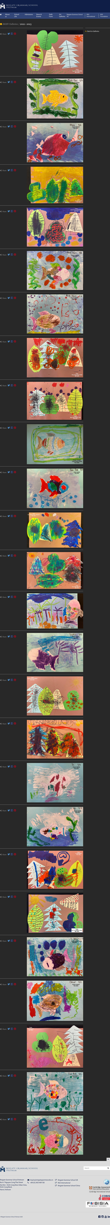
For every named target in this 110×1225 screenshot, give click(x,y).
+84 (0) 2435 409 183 (36, 1183)
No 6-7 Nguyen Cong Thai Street (11, 1182)
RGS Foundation (104, 15)
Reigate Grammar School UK (75, 15)
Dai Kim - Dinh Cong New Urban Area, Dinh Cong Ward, (13, 1186)
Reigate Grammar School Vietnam (12, 1180)
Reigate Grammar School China (69, 1186)
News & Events (39, 15)
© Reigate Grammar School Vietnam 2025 (11, 1217)
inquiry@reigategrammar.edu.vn (40, 1180)
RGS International (91, 15)
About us (7, 15)
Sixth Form (51, 15)
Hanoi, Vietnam (5, 1190)
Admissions (29, 14)
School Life (16, 15)
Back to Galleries (93, 31)
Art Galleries (62, 15)
